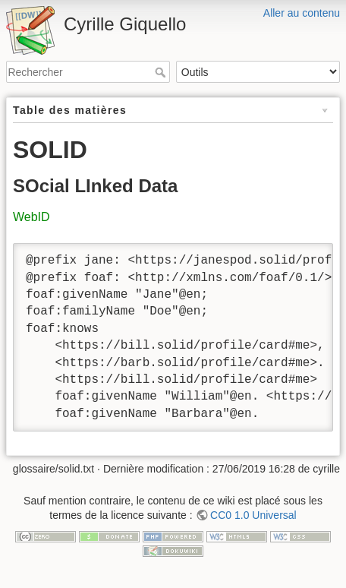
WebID (31, 216)
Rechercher (162, 72)
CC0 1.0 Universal (253, 515)
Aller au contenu (301, 13)
